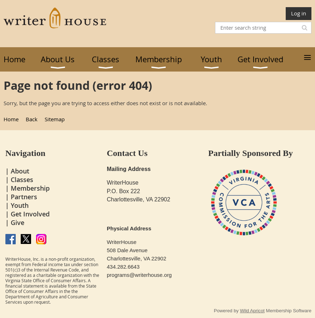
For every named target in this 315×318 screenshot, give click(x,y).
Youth (20, 205)
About (20, 171)
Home (11, 119)
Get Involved (30, 214)
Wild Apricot (252, 310)
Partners (24, 196)
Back (32, 119)
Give (17, 222)
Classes (22, 179)
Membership (30, 188)
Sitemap (55, 119)
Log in (298, 13)
